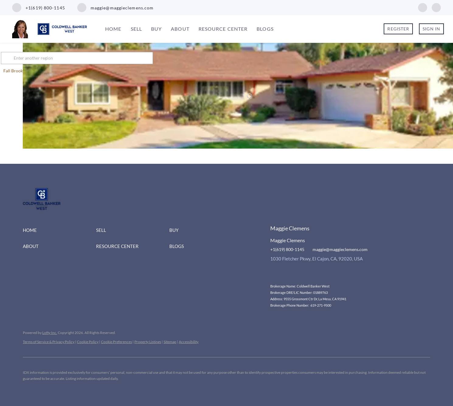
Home (113, 29)
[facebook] (422, 7)
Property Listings (147, 341)
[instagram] (436, 7)
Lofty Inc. (49, 332)
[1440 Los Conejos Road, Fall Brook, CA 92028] (27, 95)
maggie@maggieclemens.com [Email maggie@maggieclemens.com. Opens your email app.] (340, 249)
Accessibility (189, 341)
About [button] (180, 29)
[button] (30, 58)
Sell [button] (136, 29)
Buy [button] (156, 29)
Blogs (265, 29)
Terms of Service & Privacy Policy (48, 341)
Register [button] (398, 28)
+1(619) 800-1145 (287, 249)
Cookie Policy (88, 341)
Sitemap (170, 341)
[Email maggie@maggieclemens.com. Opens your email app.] (115, 7)
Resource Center (223, 29)
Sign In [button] (431, 28)
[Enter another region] (101, 58)
